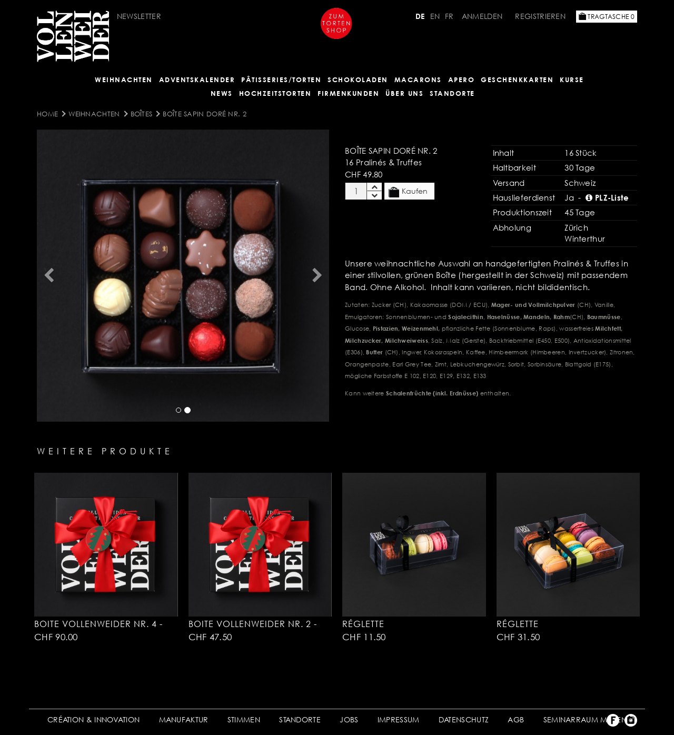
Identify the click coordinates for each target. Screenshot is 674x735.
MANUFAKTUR (184, 719)
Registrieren (540, 16)
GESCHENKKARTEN (517, 79)
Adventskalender (197, 79)
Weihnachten (124, 79)
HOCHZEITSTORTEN (275, 93)
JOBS (349, 719)
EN (435, 16)
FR (449, 16)
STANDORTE (300, 719)
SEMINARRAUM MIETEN (585, 719)
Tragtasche (607, 17)
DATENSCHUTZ (464, 719)
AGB (516, 719)
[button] (48, 276)
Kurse (572, 79)
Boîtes (142, 114)
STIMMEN (243, 719)
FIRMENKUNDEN (348, 93)
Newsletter (139, 16)
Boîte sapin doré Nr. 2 (204, 114)
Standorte (452, 93)
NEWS (222, 93)
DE (420, 16)
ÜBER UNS (404, 93)
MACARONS (418, 79)
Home (47, 114)
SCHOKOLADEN (358, 79)
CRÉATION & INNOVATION (93, 719)
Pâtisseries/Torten (281, 79)
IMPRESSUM (399, 719)
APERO (461, 79)
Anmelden (482, 16)
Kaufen (408, 191)
